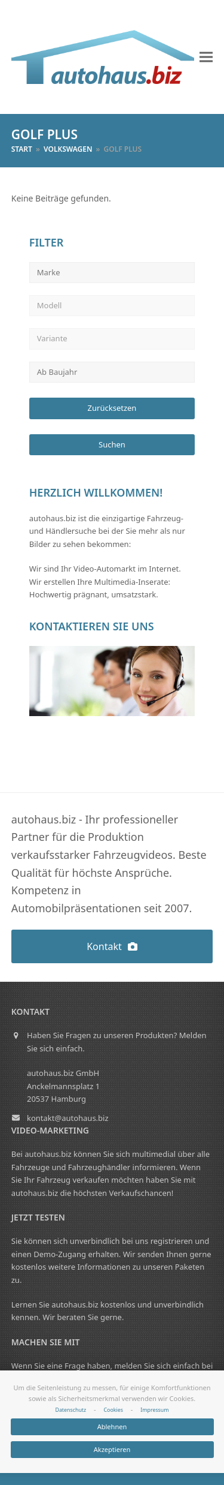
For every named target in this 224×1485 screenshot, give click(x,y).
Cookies (112, 1410)
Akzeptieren (112, 1449)
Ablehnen (112, 1426)
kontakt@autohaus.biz (68, 1118)
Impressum (154, 1410)
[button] (206, 57)
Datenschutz (70, 1410)
